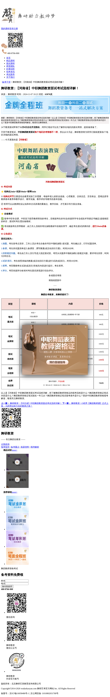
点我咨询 (5, 444)
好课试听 (10, 69)
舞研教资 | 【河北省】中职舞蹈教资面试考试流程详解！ (31, 403)
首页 (8, 58)
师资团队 (10, 66)
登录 (11, 28)
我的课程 (5, 28)
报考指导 (5, 447)
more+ (14, 450)
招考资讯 (10, 72)
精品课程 (10, 60)
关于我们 (10, 77)
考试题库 (10, 74)
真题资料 (25, 447)
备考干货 (6, 82)
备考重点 (15, 447)
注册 (16, 28)
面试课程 (10, 63)
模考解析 (35, 447)
